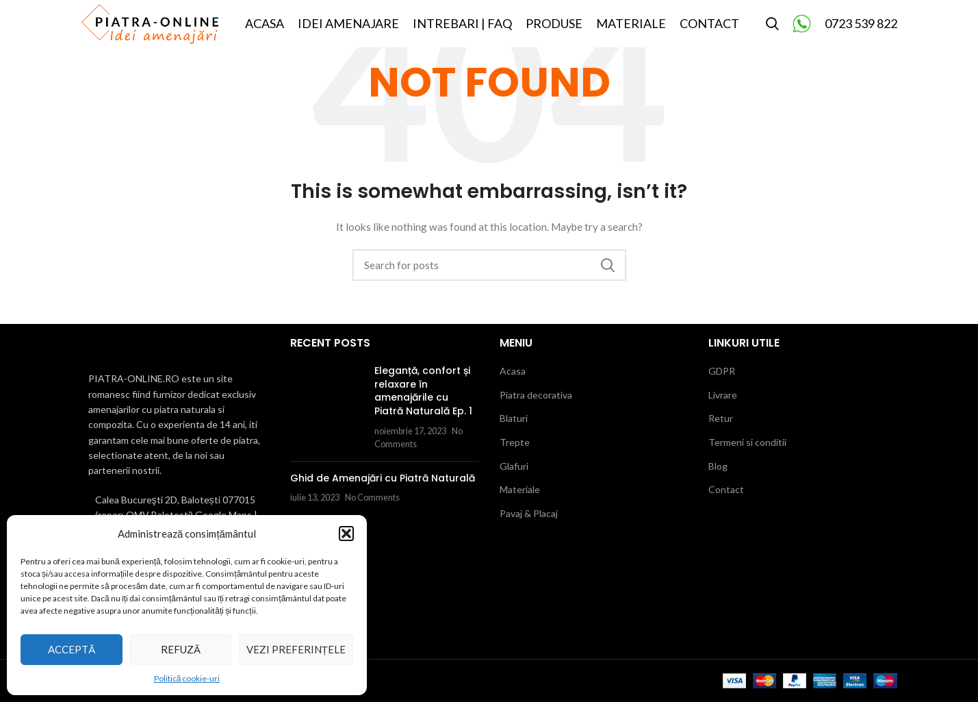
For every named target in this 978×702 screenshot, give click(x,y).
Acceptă (71, 649)
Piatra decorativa (536, 395)
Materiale (520, 489)
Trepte (515, 442)
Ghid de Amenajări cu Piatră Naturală (382, 478)
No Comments (372, 497)
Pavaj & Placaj (529, 513)
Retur (720, 418)
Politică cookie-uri (187, 678)
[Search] (772, 36)
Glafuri (514, 466)
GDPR (721, 371)
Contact (726, 489)
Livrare (722, 395)
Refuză (181, 649)
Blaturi (514, 418)
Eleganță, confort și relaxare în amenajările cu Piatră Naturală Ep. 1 (423, 391)
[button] (346, 533)
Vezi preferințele (296, 649)
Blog (718, 466)
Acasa (513, 371)
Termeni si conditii (747, 442)
